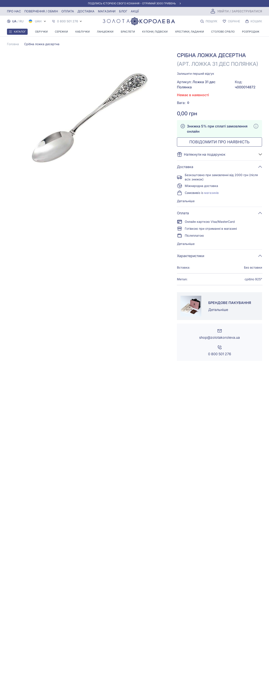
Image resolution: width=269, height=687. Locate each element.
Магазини (107, 11)
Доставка (85, 11)
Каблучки (82, 31)
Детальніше (186, 201)
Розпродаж (250, 31)
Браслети (128, 31)
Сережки (61, 31)
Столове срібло (223, 31)
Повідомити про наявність (219, 142)
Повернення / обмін (41, 11)
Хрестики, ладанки (189, 31)
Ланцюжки (105, 31)
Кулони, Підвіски (155, 31)
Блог (123, 11)
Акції (135, 11)
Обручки (41, 31)
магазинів (211, 193)
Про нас (14, 11)
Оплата (67, 11)
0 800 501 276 (67, 21)
